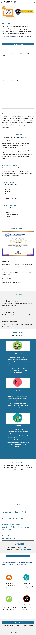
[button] (2, 2)
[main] (18, 30)
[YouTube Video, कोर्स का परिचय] (18, 93)
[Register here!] (18, 556)
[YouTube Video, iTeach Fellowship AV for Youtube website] (18, 484)
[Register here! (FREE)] (18, 44)
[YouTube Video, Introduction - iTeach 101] (18, 68)
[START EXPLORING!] (18, 622)
